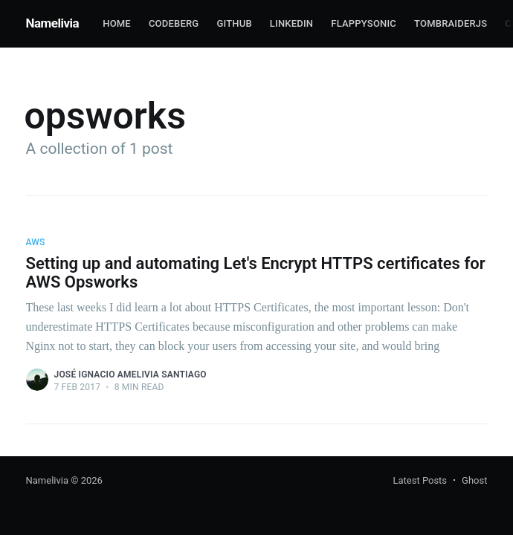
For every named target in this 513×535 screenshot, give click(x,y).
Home (117, 23)
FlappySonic (363, 23)
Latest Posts (420, 480)
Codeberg (174, 23)
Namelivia (53, 23)
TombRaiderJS (450, 23)
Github (233, 23)
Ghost (474, 480)
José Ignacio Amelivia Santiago (130, 374)
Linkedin (291, 23)
